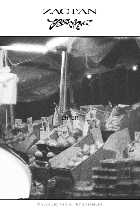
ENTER (70, 118)
